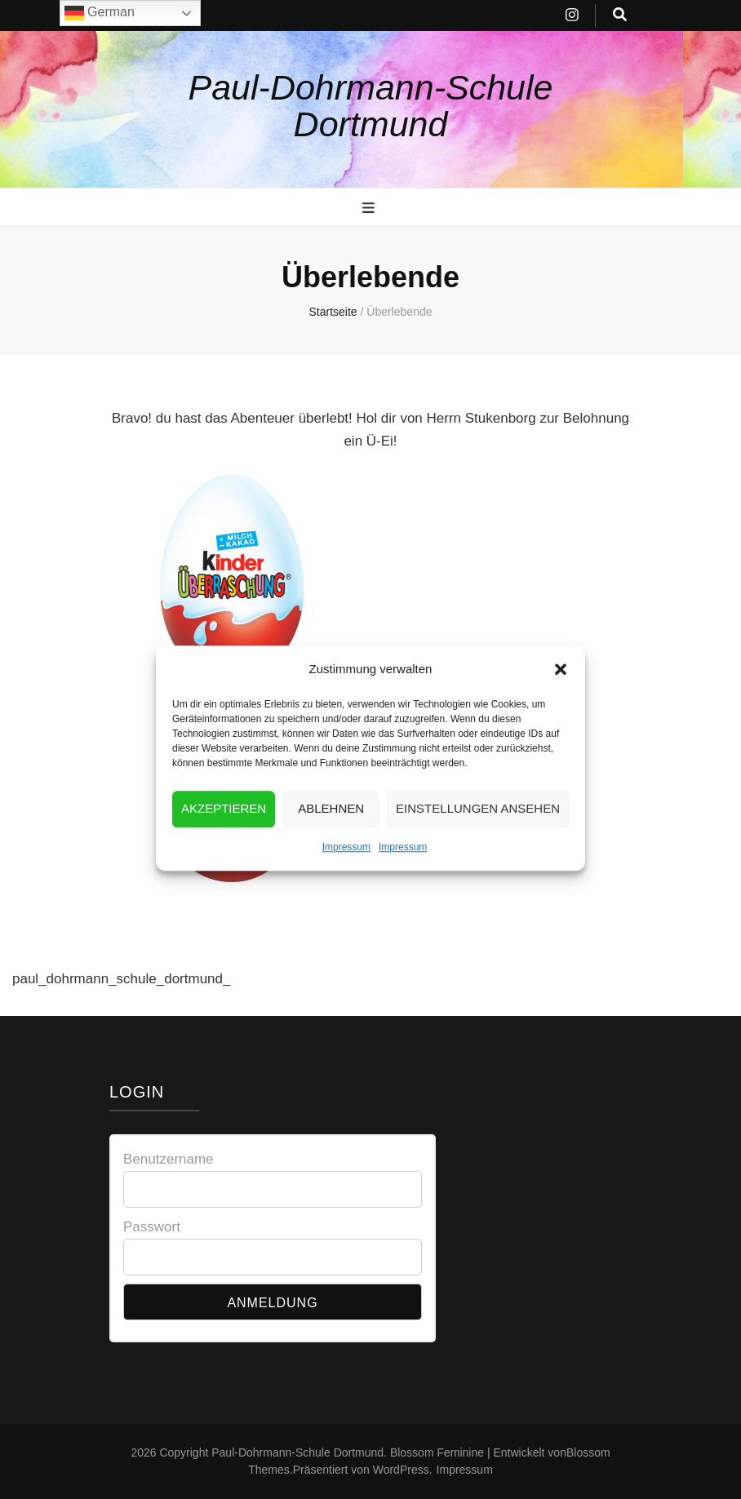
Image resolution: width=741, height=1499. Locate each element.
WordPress (401, 1469)
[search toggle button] (620, 15)
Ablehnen (331, 825)
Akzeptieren (223, 825)
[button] (560, 685)
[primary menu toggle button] (370, 208)
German (99, 13)
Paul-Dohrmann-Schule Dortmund (371, 106)
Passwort (151, 1227)
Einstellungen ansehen (478, 825)
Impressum (346, 863)
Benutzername (168, 1159)
